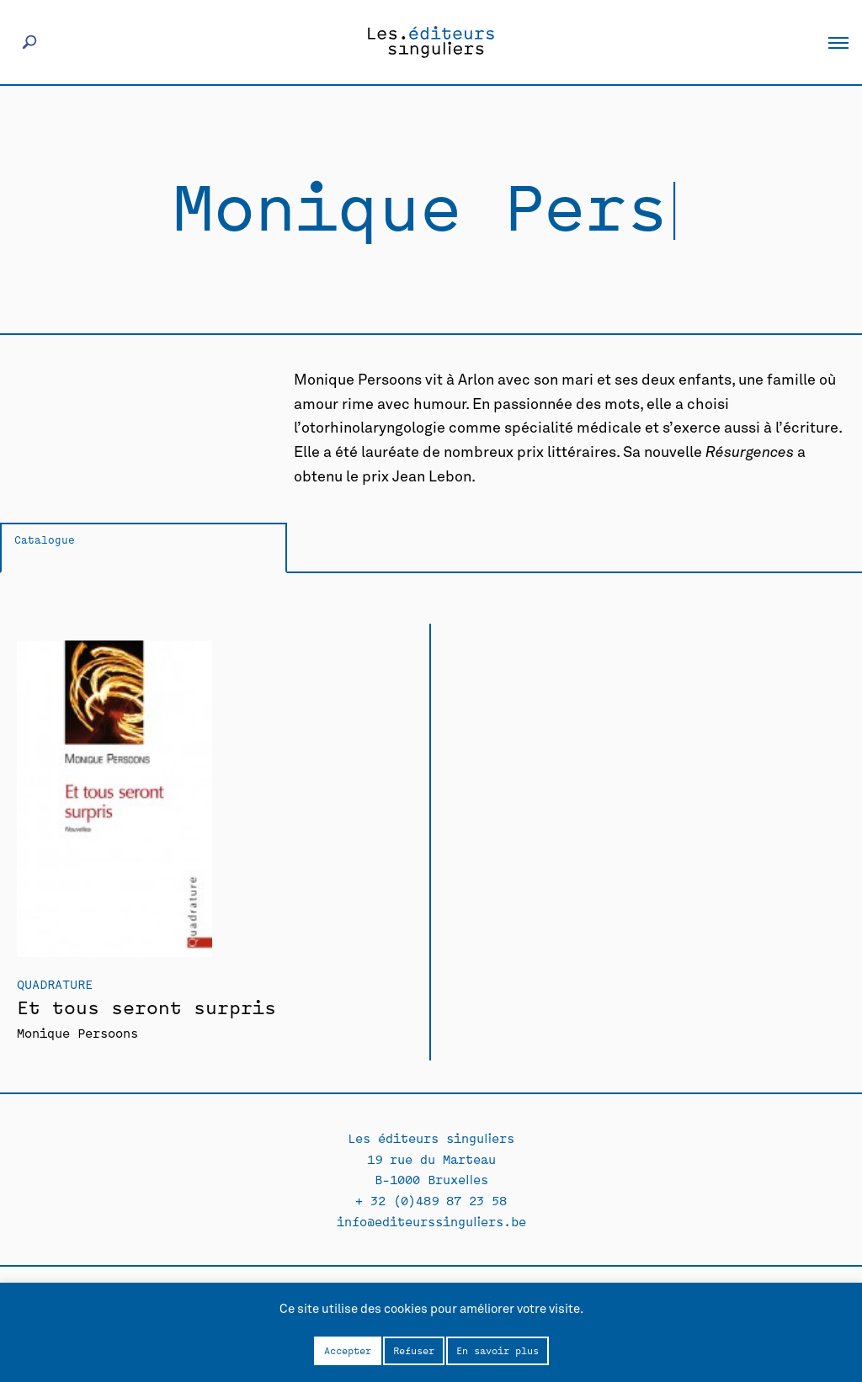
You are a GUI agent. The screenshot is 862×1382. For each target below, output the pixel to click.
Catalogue (44, 539)
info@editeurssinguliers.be (431, 1221)
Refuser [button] (413, 1350)
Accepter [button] (347, 1350)
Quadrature (55, 983)
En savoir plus (497, 1350)
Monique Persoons (77, 1032)
